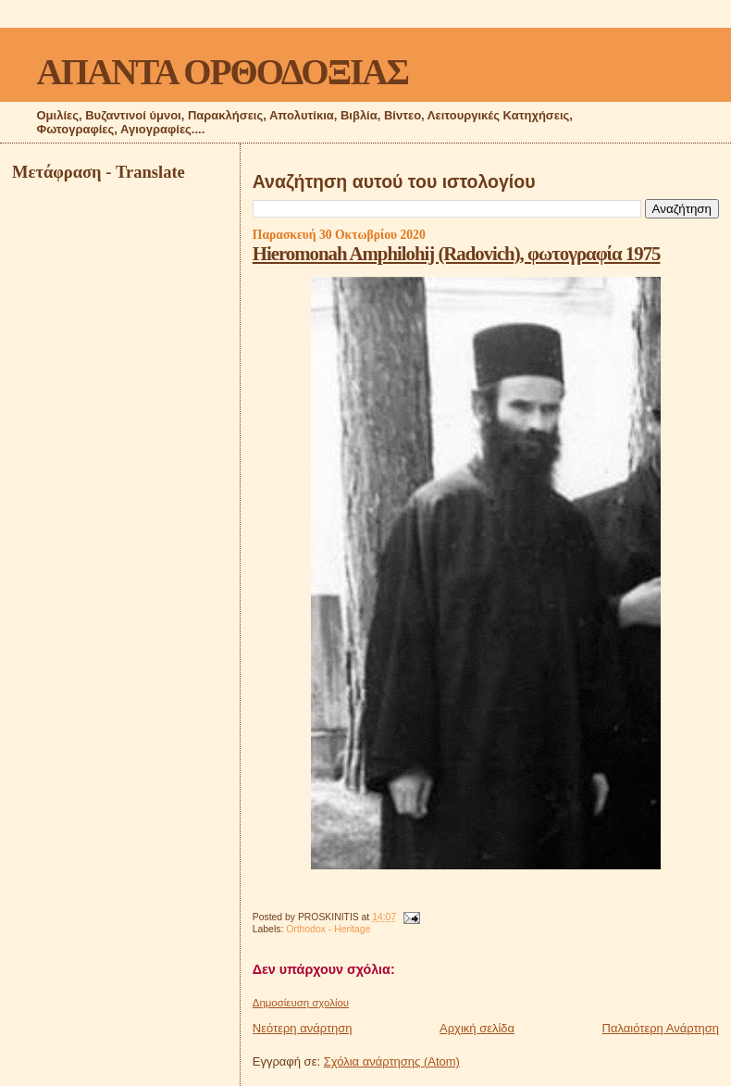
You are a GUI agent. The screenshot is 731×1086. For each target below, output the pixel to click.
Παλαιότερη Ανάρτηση (660, 1028)
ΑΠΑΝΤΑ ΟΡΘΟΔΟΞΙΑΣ (222, 72)
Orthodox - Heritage (328, 929)
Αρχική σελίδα (477, 1028)
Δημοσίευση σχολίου (301, 1002)
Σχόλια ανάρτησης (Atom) (392, 1061)
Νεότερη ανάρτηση (303, 1028)
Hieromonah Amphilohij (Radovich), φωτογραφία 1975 (457, 253)
